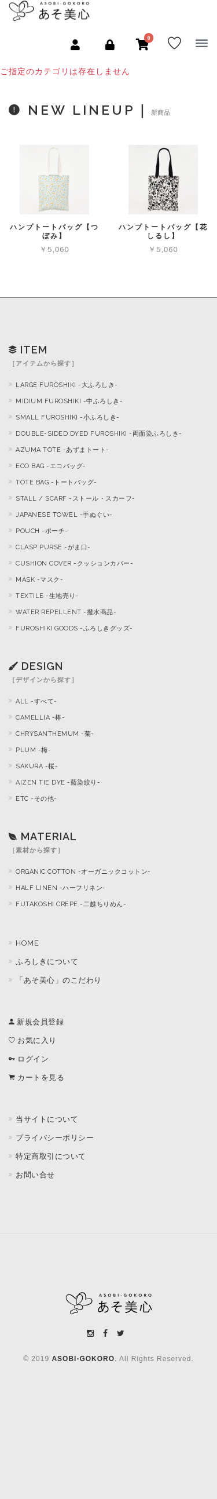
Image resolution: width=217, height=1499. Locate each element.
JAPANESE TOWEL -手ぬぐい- (64, 515)
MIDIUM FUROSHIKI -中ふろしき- (69, 401)
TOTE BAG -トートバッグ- (56, 482)
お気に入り (33, 1040)
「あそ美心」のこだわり (59, 980)
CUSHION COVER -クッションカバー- (74, 563)
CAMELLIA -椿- (40, 717)
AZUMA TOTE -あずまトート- (62, 450)
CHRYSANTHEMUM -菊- (55, 734)
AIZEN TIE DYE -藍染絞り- (58, 782)
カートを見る (36, 1077)
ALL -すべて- (36, 701)
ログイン (29, 1059)
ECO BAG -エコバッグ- (51, 466)
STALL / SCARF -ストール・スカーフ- (75, 498)
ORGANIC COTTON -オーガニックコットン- (83, 872)
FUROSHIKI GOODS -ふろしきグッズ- (74, 628)
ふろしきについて (47, 961)
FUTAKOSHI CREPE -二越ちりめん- (71, 904)
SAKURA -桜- (37, 766)
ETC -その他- (36, 799)
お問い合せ (35, 1174)
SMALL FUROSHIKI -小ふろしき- (68, 417)
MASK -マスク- (39, 579)
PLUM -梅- (33, 750)
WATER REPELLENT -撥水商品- (66, 612)
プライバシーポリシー (55, 1137)
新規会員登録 (36, 1021)
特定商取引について (51, 1156)
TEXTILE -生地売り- (47, 596)
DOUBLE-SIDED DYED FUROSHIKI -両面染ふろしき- (99, 433)
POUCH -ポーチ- (42, 531)
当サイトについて (47, 1119)
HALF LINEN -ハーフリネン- (61, 888)
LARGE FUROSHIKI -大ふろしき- (67, 385)
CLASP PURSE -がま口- (53, 547)
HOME (27, 943)
